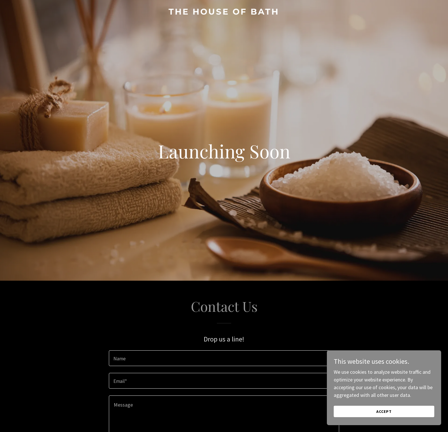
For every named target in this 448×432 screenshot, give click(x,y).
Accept (384, 411)
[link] (224, 12)
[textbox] (224, 358)
